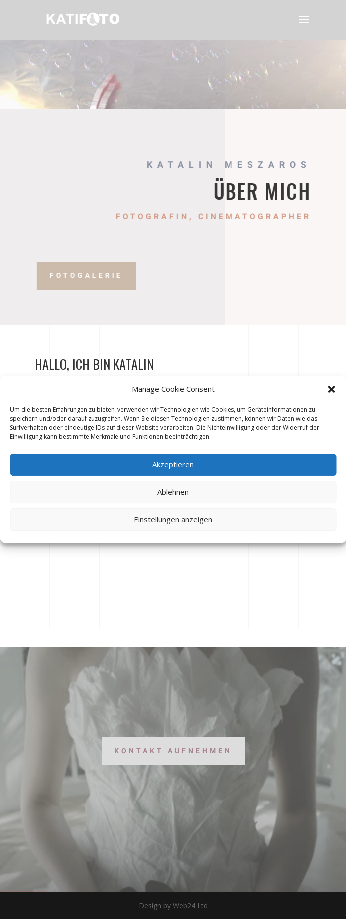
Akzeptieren (173, 464)
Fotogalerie (107, 275)
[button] (331, 389)
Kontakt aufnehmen (173, 751)
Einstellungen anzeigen (173, 519)
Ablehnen (173, 492)
